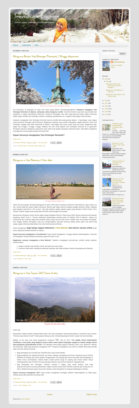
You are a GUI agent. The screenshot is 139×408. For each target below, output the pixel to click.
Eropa (20, 145)
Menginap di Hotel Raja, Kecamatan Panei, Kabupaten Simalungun (118, 201)
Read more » (17, 139)
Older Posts (92, 394)
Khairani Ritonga (119, 62)
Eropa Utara (38, 145)
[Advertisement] (114, 256)
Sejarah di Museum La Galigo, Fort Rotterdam (118, 162)
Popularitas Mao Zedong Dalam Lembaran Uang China (117, 126)
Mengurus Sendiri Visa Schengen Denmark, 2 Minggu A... (114, 85)
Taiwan (25, 385)
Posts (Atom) (26, 399)
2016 (106, 106)
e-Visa (26, 258)
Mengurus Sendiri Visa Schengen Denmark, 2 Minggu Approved (45, 56)
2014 (106, 111)
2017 (106, 103)
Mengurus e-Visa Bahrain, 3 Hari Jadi (32, 160)
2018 (106, 100)
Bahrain (20, 258)
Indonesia (26, 45)
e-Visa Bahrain (61, 228)
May (107, 81)
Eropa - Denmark (28, 145)
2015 (106, 109)
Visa (36, 45)
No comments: (43, 142)
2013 (106, 114)
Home (15, 45)
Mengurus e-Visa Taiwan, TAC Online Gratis (35, 273)
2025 (106, 79)
